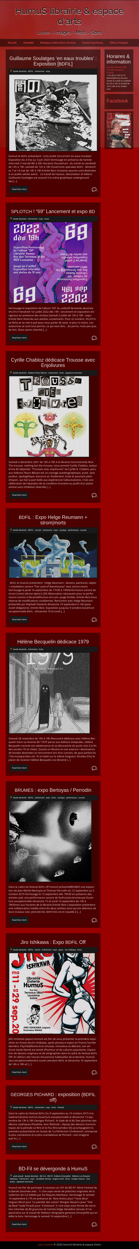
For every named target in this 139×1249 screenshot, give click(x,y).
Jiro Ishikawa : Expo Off (53, 942)
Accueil (12, 42)
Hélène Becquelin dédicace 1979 (53, 641)
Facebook (117, 101)
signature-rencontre (73, 373)
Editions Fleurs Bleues (37, 373)
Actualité (28, 42)
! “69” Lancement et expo (53, 211)
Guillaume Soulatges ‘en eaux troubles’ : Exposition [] (53, 61)
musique (63, 530)
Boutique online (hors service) (57, 42)
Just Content (45, 1244)
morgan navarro (78, 1179)
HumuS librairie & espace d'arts (69, 15)
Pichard (61, 1107)
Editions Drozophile (62, 1176)
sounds (83, 530)
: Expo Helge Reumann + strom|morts (53, 520)
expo (48, 71)
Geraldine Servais (43, 1179)
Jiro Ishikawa (70, 950)
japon (61, 950)
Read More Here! (19, 189)
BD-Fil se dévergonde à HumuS (53, 1168)
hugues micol (58, 1179)
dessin (37, 950)
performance (73, 530)
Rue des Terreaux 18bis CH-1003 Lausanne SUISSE (117, 70)
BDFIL (31, 71)
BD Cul (43, 1176)
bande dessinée (19, 71)
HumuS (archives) (92, 42)
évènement (39, 71)
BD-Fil (50, 1176)
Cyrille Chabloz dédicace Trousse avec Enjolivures (53, 362)
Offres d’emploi (119, 42)
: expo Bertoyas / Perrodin (53, 790)
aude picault (18, 1176)
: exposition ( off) (53, 1097)
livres (47, 219)
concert (38, 530)
